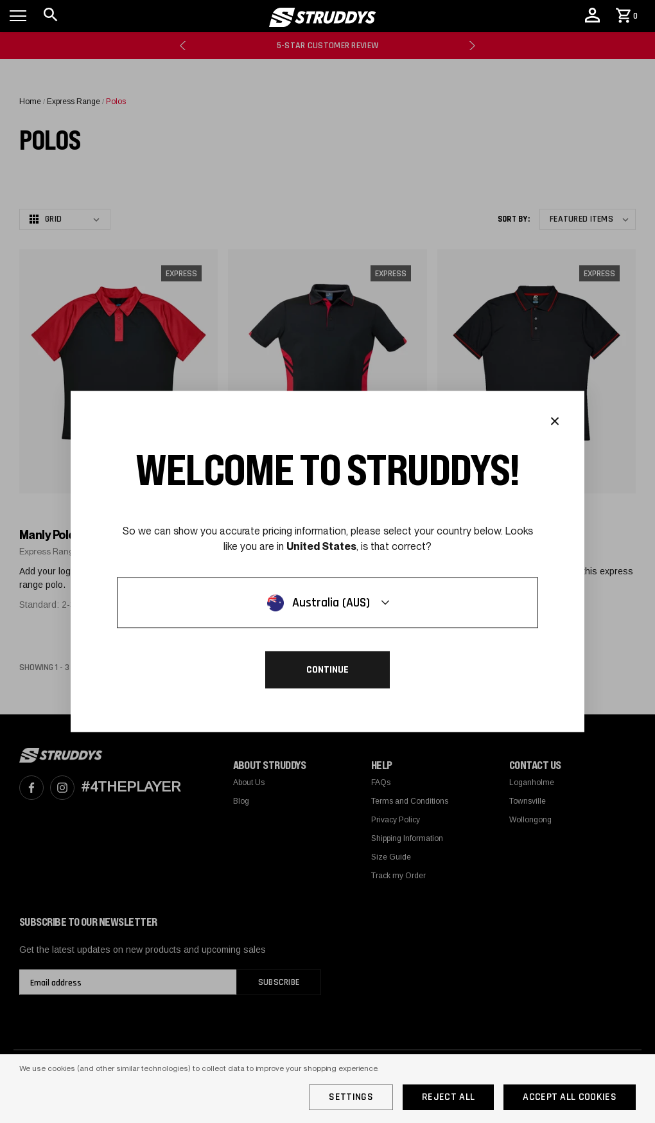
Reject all (448, 1097)
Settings (351, 1097)
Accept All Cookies (569, 1097)
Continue (327, 669)
